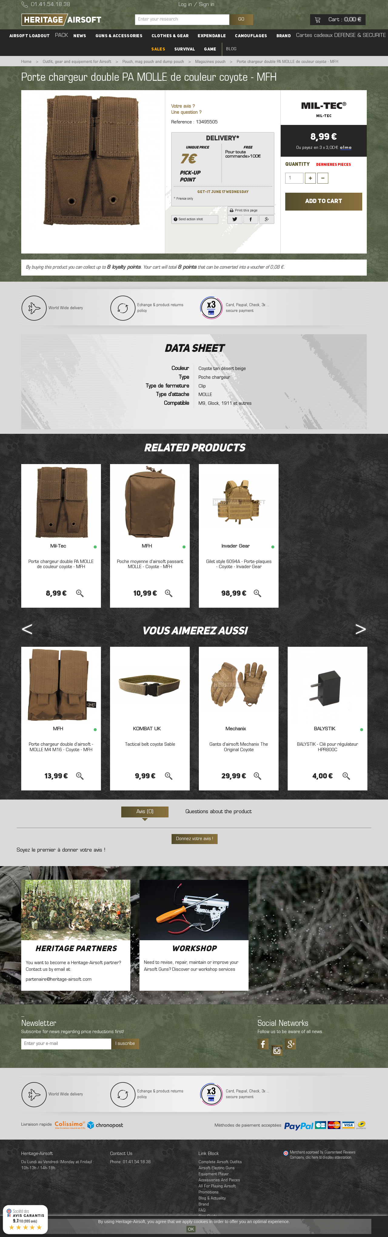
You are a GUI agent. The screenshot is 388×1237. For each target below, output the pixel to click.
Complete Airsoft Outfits (220, 1162)
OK (191, 1229)
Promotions (209, 1192)
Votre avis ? (183, 106)
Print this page (243, 210)
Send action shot (188, 219)
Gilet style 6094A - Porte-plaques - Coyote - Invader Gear (239, 564)
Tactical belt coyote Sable (150, 744)
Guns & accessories (118, 36)
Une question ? (186, 112)
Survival (184, 49)
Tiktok (276, 1048)
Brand (283, 36)
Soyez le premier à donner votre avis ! (61, 850)
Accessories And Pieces (219, 1180)
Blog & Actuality (212, 1198)
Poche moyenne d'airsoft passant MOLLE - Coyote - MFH (150, 564)
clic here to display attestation (328, 1158)
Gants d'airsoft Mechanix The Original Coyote (238, 747)
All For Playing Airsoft (217, 1186)
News (79, 36)
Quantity (297, 164)
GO (241, 19)
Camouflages (251, 36)
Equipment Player (214, 1174)
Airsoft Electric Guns (217, 1168)
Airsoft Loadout (29, 36)
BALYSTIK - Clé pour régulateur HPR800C (327, 747)
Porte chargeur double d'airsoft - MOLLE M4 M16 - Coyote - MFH (61, 747)
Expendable (212, 36)
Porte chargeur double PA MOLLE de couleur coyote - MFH (61, 564)
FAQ (202, 1210)
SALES (158, 49)
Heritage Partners (76, 949)
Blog (231, 49)
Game (210, 49)
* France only (223, 167)
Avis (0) (144, 812)
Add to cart (323, 201)
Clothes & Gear (170, 36)
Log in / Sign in (196, 4)
